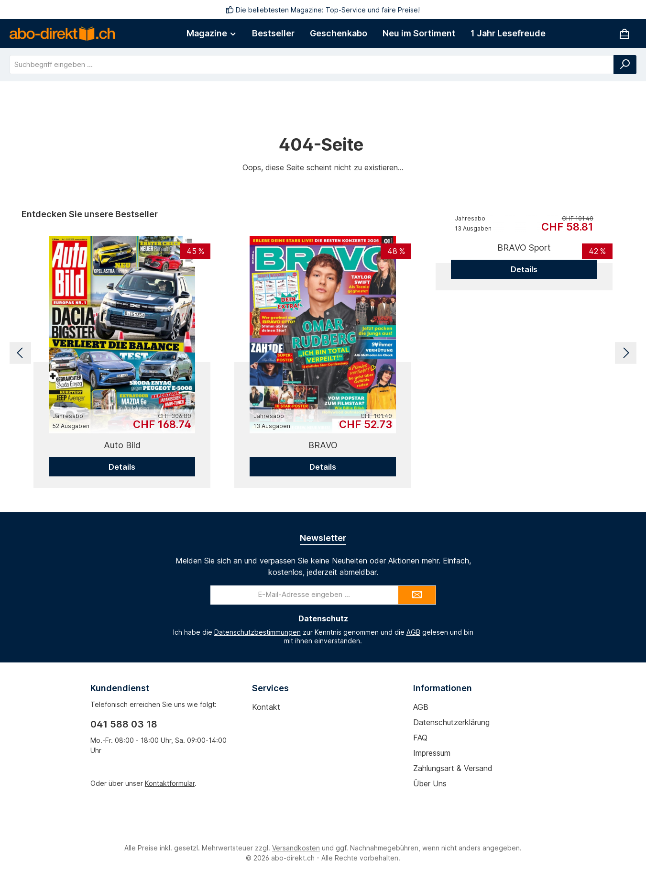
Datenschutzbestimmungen (257, 632)
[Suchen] (624, 64)
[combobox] (312, 64)
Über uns (430, 783)
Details (122, 467)
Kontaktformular (170, 783)
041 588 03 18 (123, 724)
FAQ (420, 737)
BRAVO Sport (524, 248)
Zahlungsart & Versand (453, 768)
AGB (413, 632)
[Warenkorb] (624, 34)
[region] (323, 353)
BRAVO (323, 445)
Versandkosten (296, 848)
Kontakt (266, 707)
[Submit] (417, 595)
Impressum (431, 753)
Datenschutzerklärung (451, 722)
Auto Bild (122, 445)
